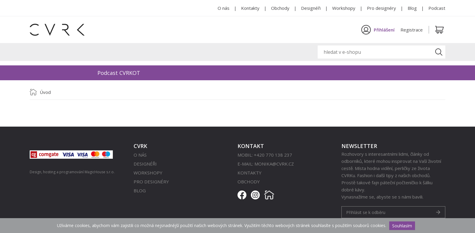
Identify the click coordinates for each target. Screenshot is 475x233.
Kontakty (250, 8)
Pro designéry (381, 8)
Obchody (280, 8)
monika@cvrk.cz (274, 164)
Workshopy (343, 8)
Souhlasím (402, 226)
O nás (223, 8)
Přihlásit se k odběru (365, 212)
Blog (412, 8)
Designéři (311, 8)
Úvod (45, 92)
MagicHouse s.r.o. (100, 171)
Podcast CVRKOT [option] (118, 72)
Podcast (436, 8)
